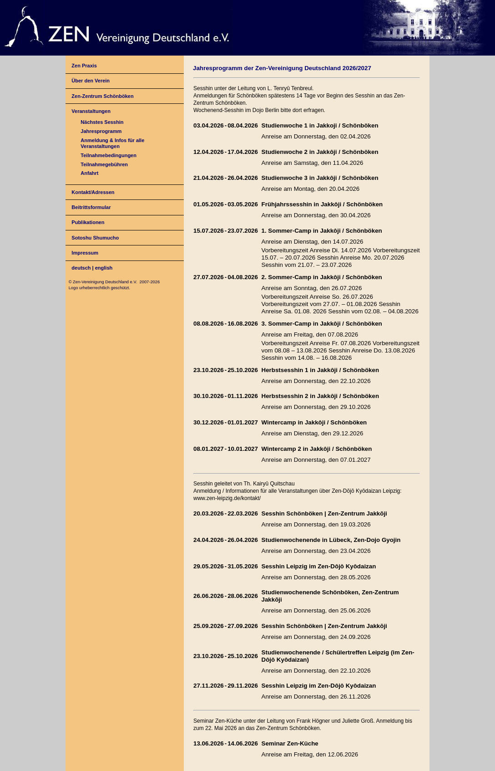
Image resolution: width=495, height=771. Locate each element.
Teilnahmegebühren (104, 164)
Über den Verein (90, 80)
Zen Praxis (84, 65)
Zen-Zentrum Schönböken (102, 96)
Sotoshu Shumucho (95, 237)
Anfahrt (89, 173)
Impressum (84, 252)
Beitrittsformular (91, 207)
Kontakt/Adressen (92, 192)
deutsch (81, 268)
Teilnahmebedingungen (108, 155)
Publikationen (87, 222)
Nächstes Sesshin (102, 122)
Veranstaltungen (91, 111)
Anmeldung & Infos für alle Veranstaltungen (112, 143)
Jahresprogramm (101, 131)
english (104, 268)
